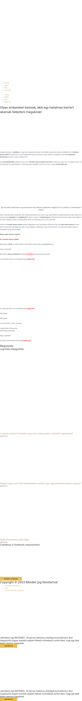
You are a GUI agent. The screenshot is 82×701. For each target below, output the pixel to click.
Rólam (6, 85)
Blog (5, 87)
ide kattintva (30, 254)
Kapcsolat (7, 90)
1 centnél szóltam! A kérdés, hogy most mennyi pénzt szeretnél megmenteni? (36, 433)
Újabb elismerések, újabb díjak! (14, 539)
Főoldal (6, 83)
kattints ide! (31, 308)
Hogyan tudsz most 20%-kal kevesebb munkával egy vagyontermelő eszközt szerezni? (40, 483)
